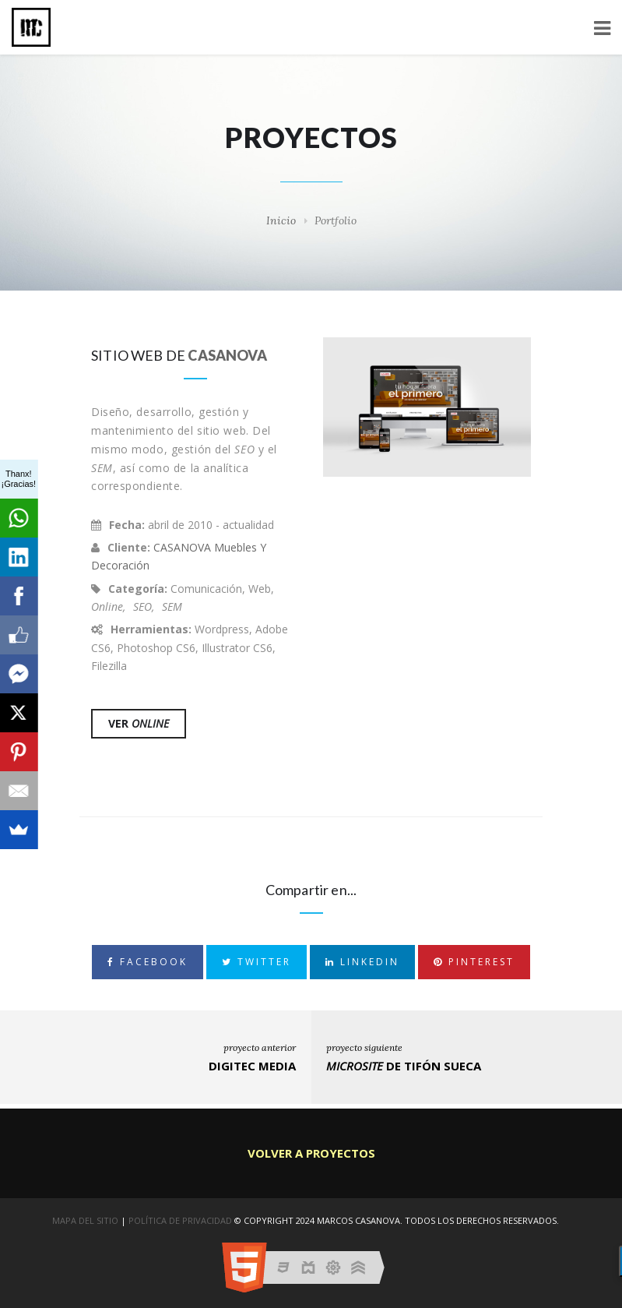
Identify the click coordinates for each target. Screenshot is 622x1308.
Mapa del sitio (85, 1220)
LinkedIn (362, 961)
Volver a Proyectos (311, 1153)
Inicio (281, 220)
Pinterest (474, 961)
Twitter (256, 961)
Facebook (147, 961)
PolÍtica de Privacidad (180, 1220)
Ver (138, 723)
